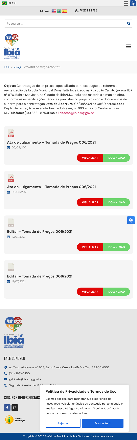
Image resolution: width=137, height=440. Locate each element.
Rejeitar (63, 423)
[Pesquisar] (129, 23)
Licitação (18, 67)
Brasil (8, 3)
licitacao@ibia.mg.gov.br (76, 113)
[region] (84, 408)
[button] (128, 46)
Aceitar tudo (102, 423)
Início (7, 67)
